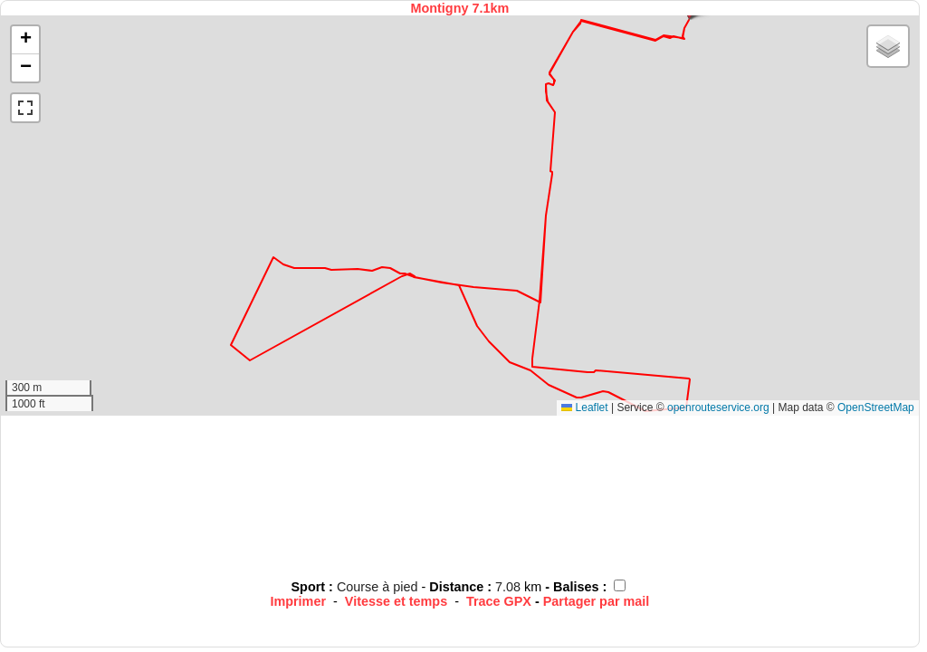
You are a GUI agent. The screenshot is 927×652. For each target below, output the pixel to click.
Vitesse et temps (396, 601)
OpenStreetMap (875, 407)
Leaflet (584, 407)
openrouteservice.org (718, 407)
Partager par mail (596, 601)
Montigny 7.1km (460, 8)
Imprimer (298, 601)
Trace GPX (498, 601)
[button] (25, 40)
